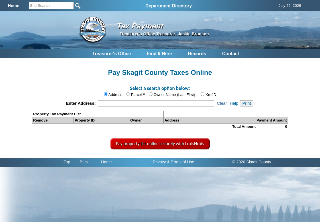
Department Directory (168, 5)
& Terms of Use (180, 162)
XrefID (210, 94)
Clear (222, 103)
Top (67, 162)
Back (84, 162)
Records (197, 53)
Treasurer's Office (111, 53)
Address (115, 94)
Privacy (159, 162)
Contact (230, 53)
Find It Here (159, 53)
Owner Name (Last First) (174, 94)
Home (106, 162)
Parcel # (138, 94)
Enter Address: (81, 103)
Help (234, 103)
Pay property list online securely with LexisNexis (160, 143)
